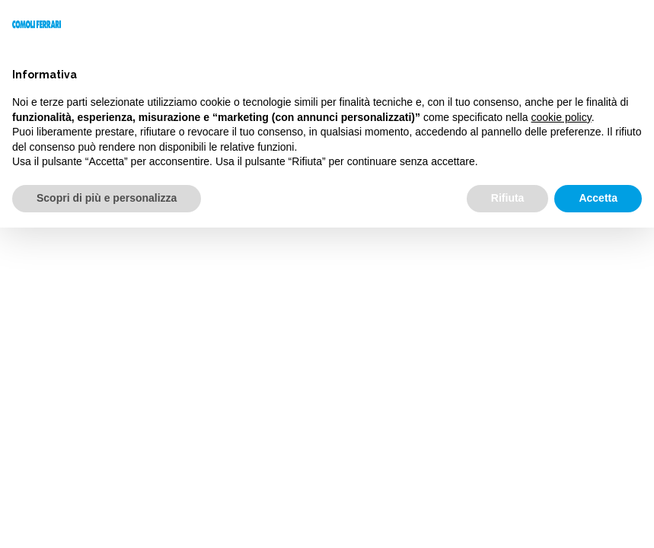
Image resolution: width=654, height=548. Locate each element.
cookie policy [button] (561, 117)
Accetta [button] (598, 198)
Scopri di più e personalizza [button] (107, 198)
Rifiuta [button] (508, 198)
